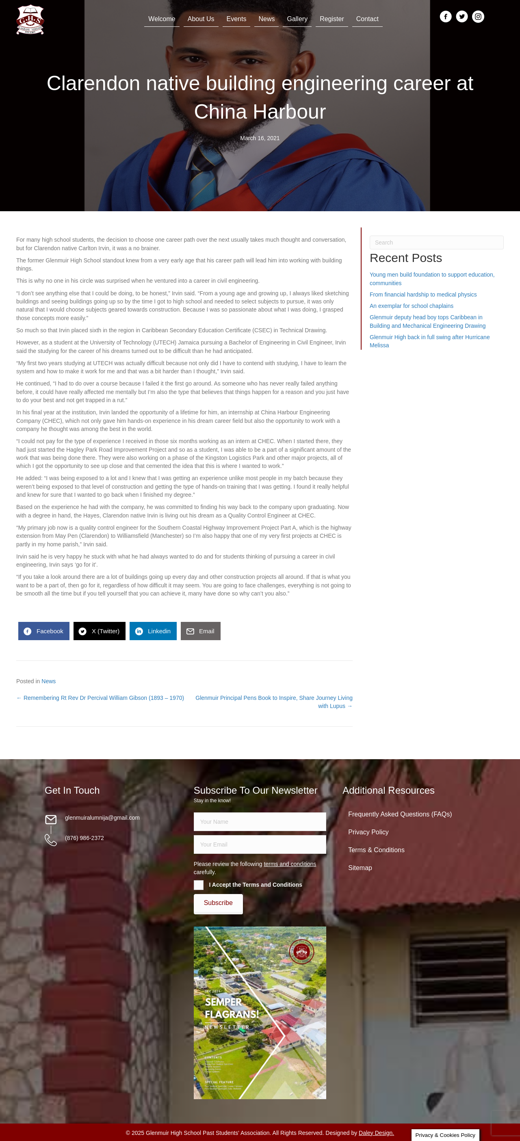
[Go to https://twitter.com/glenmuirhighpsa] (462, 17)
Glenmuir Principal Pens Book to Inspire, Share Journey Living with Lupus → (274, 702)
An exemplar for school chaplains (411, 306)
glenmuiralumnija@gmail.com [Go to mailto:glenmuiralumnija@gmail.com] (102, 817)
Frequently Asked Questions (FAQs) (400, 814)
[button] (218, 903)
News (48, 681)
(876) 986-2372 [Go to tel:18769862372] (84, 838)
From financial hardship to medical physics (423, 294)
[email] (260, 844)
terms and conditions (290, 864)
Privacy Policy (368, 832)
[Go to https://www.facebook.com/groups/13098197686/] (446, 17)
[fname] (260, 821)
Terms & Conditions (376, 850)
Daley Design (375, 1133)
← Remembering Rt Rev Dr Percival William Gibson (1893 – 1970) (100, 698)
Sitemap (360, 867)
